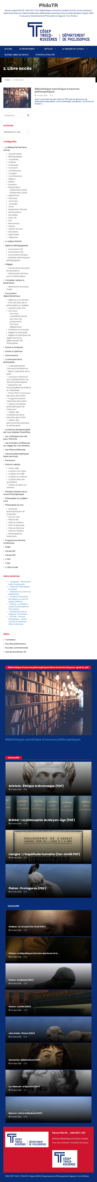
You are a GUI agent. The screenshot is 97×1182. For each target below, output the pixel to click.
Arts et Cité (13, 517)
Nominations (14, 212)
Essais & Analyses (14, 347)
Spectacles (13, 234)
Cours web (13, 468)
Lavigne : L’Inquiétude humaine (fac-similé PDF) (44, 854)
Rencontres (13, 223)
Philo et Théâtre (16, 531)
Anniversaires (15, 154)
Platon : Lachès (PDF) (20, 1006)
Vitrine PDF (10, 551)
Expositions (13, 195)
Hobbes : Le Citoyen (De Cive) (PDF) (27, 926)
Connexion (10, 639)
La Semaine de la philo (73, 49)
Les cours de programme (16, 320)
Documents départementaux (11, 294)
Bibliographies (15, 156)
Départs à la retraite (18, 300)
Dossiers (12, 184)
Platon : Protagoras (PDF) (27, 888)
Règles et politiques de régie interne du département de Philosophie (19, 339)
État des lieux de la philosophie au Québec (18, 304)
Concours (13, 167)
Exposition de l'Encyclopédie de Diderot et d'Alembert (19, 388)
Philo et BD (13, 519)
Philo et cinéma (15, 522)
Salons (11, 226)
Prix (10, 220)
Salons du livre (15, 229)
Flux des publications (15, 643)
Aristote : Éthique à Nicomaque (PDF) (36, 786)
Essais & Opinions (14, 351)
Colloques (13, 165)
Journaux (13, 201)
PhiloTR (48, 5)
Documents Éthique (18, 255)
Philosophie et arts (14, 505)
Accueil (8, 49)
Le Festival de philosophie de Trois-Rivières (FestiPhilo (16, 431)
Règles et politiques (18, 332)
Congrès (12, 173)
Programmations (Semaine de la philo (17, 399)
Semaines (13, 231)
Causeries (13, 159)
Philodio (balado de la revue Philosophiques (15, 493)
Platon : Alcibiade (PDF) (21, 980)
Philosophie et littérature (14, 535)
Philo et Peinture (16, 528)
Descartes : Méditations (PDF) (24, 1059)
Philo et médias (12, 464)
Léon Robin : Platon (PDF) (22, 1033)
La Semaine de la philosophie (12, 360)
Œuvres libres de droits (16, 54)
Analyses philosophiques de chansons (16, 511)
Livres (11, 206)
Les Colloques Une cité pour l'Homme (15, 437)
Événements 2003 (18, 190)
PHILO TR (12, 218)
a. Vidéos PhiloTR (13, 241)
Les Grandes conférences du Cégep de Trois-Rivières (16, 444)
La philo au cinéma (17, 476)
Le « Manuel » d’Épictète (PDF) (24, 1086)
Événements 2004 (18, 192)
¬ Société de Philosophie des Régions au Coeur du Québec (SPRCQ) (18, 599)
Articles (48, 49)
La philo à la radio (17, 471)
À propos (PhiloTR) (45, 54)
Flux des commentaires (16, 647)
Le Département (27, 49)
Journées (12, 204)
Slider (8, 547)
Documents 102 (15, 252)
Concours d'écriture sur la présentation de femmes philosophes (17, 379)
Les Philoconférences (15, 449)
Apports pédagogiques (16, 245)
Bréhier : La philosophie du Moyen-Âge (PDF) (42, 820)
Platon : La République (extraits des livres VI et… (34, 953)
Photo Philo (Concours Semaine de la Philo (18, 394)
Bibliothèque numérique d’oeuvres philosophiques (57, 90)
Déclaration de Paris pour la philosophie (17, 274)
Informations (11, 355)
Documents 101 (15, 249)
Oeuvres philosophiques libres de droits (16, 455)
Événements (14, 187)
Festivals (12, 198)
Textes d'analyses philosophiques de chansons (16, 407)
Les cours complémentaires (18, 315)
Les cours (13, 311)
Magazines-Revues (17, 209)
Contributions (15, 176)
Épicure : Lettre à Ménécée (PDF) (25, 1113)
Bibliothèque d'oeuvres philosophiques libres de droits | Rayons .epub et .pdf (48, 667)
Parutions (10, 460)
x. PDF (8, 559)
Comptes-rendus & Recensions (13, 281)
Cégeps (9, 264)
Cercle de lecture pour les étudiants (18, 269)
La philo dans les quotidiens (16, 480)
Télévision (13, 237)
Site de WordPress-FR (15, 652)
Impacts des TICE (16, 308)
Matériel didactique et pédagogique (18, 258)
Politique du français (18, 329)
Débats (12, 179)
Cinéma (12, 162)
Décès (11, 181)
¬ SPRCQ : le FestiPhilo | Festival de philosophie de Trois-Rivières (18, 606)
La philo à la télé (16, 474)
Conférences (14, 170)
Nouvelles (13, 215)
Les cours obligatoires (16, 325)
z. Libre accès (11, 567)
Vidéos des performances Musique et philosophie (18, 423)
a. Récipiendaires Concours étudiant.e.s (17, 367)
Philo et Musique (16, 525)
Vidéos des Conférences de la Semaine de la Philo (16, 415)
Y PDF (7, 563)
